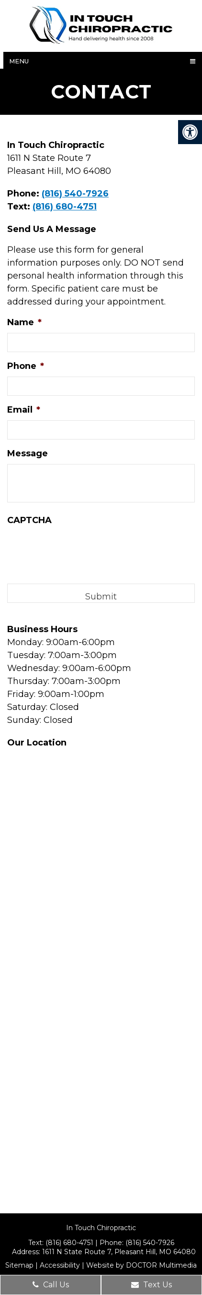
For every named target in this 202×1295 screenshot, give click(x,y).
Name (24, 322)
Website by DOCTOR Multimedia (141, 1265)
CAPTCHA (29, 520)
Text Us (151, 1284)
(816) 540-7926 (75, 193)
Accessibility (60, 1265)
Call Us (51, 1284)
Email (23, 409)
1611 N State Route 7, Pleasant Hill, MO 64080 (119, 1251)
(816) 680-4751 (65, 206)
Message (27, 453)
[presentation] (80, 549)
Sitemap (19, 1265)
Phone (25, 366)
